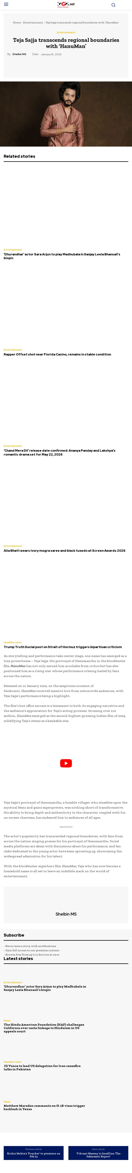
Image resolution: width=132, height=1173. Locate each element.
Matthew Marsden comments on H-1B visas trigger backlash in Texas (44, 1107)
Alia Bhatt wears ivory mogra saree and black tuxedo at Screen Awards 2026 (64, 551)
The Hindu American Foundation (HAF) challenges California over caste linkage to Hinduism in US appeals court (44, 1028)
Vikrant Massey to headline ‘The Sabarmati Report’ (98, 1155)
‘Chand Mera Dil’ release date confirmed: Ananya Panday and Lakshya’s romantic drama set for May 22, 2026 (60, 452)
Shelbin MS (19, 54)
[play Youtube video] (66, 763)
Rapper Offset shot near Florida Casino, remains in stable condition (57, 354)
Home (17, 22)
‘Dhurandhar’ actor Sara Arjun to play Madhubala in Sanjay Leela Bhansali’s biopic (62, 256)
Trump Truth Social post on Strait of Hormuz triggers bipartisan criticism (63, 647)
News (7, 1020)
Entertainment (33, 22)
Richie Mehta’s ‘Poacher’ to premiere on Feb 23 (33, 1155)
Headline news (12, 642)
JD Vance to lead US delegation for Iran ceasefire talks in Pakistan (42, 1067)
